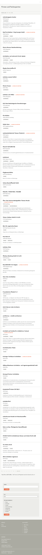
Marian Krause (7, 86)
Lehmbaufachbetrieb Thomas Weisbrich (13, 133)
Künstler (6, 511)
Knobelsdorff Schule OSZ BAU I (11, 389)
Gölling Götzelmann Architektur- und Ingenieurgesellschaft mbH (20, 365)
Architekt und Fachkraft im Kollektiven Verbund (16, 331)
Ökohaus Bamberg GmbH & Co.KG (12, 256)
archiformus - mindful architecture (12, 316)
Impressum (10, 552)
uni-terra (25, 527)
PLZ (7, 12)
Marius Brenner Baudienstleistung (12, 47)
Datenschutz (4, 552)
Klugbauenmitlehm (8, 172)
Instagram (26, 531)
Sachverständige (8, 506)
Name (10, 12)
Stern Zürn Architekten (9, 277)
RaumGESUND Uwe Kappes (10, 264)
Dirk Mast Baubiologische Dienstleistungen (14, 103)
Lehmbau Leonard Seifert (10, 77)
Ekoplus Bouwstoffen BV (9, 68)
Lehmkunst (6, 157)
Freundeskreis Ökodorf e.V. (10, 292)
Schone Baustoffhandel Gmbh (11, 183)
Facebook (26, 529)
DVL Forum (26, 524)
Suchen (7, 489)
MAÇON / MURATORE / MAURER (12, 192)
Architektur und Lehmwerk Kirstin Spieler (14, 56)
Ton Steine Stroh (7, 444)
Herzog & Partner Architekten (11, 374)
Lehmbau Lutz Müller (8, 94)
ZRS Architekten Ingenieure (10, 457)
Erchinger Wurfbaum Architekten (12, 356)
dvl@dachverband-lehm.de (6, 546)
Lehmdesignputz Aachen (9, 17)
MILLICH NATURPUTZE (9, 147)
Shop (2, 524)
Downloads (3, 526)
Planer (6, 502)
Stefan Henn (6, 124)
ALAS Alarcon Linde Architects (11, 307)
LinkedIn (25, 532)
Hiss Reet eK (6, 236)
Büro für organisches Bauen (10, 226)
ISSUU (25, 526)
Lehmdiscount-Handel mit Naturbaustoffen (14, 416)
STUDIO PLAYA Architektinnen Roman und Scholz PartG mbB (19, 436)
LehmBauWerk (7, 401)
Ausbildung (7, 508)
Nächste (18, 471)
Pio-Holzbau (6, 115)
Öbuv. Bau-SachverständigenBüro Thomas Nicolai (16, 200)
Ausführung (7, 509)
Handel (6, 505)
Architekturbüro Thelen (9, 348)
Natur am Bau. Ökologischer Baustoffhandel (15, 427)
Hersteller (6, 503)
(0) (5, 545)
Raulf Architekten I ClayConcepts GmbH (14, 32)
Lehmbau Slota (7, 247)
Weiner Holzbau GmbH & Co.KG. (11, 217)
